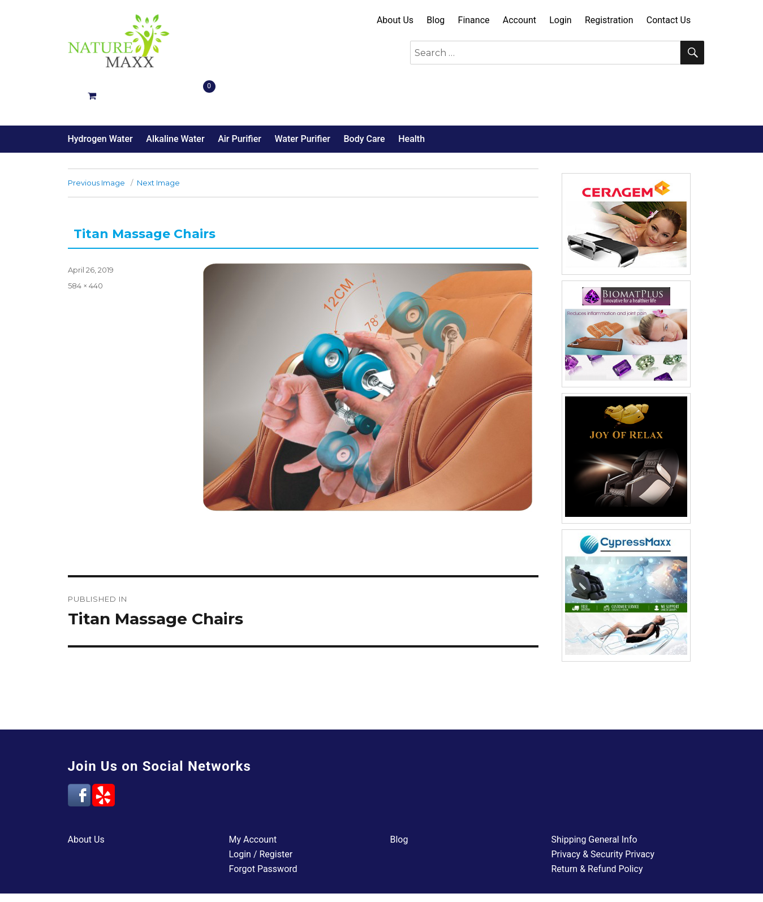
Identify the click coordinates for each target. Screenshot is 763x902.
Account (519, 20)
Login (560, 20)
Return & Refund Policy (597, 828)
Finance (474, 20)
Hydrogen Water (100, 98)
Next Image (158, 142)
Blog (435, 20)
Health (411, 98)
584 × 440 (85, 245)
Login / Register (261, 814)
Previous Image (96, 142)
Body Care (364, 98)
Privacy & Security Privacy (603, 814)
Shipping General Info (594, 799)
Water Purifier (302, 98)
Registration (609, 20)
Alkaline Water (175, 98)
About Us (395, 20)
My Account (253, 799)
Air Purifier (239, 98)
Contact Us (668, 20)
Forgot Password (263, 828)
